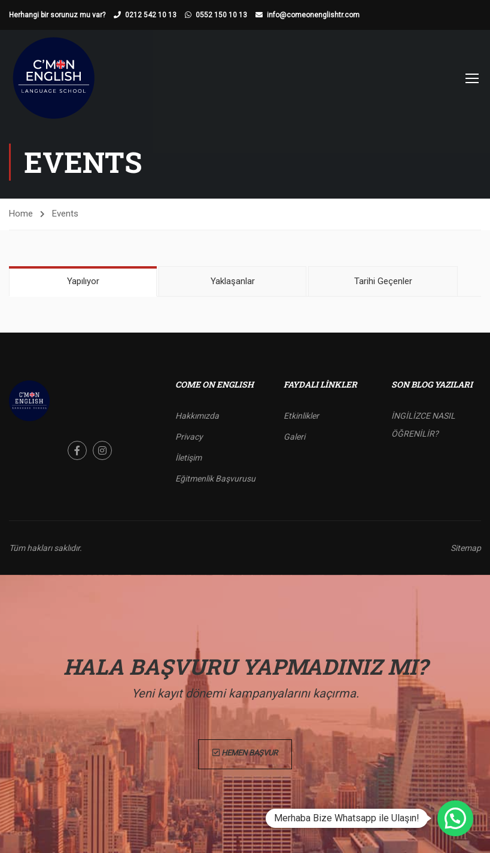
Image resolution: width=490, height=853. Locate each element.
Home (21, 213)
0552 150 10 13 (221, 15)
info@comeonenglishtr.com (313, 15)
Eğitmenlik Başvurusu (215, 478)
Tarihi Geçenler (383, 281)
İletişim (188, 457)
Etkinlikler (301, 416)
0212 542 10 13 (150, 15)
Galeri (294, 436)
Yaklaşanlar (233, 281)
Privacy (189, 436)
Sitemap (466, 548)
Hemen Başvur (245, 754)
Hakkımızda (197, 416)
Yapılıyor (83, 281)
